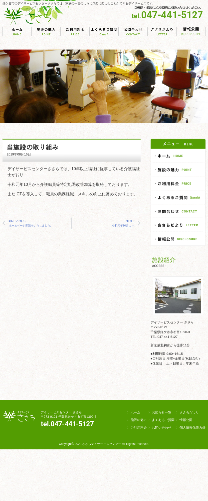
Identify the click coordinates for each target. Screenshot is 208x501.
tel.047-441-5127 (67, 424)
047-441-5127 (167, 14)
